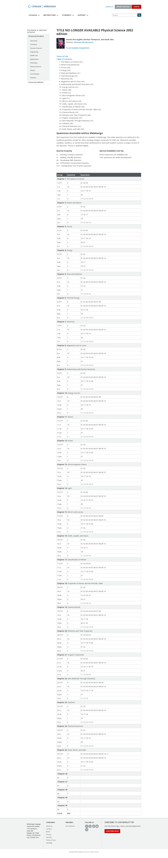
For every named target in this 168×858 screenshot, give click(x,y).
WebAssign (44, 6)
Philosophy (33, 63)
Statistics (33, 77)
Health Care (34, 55)
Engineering (34, 52)
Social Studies (34, 74)
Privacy (48, 834)
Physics (32, 70)
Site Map (49, 843)
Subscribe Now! (112, 831)
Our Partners (70, 826)
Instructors (49, 15)
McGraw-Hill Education (83, 42)
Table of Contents (64, 59)
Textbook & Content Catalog (37, 31)
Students (66, 15)
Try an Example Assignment (77, 48)
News (48, 832)
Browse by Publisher (36, 82)
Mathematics (34, 59)
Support (82, 15)
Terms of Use (62, 56)
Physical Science (35, 66)
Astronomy (33, 41)
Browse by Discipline (36, 36)
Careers (49, 829)
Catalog (33, 15)
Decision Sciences (36, 48)
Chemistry (33, 44)
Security (49, 837)
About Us (49, 826)
